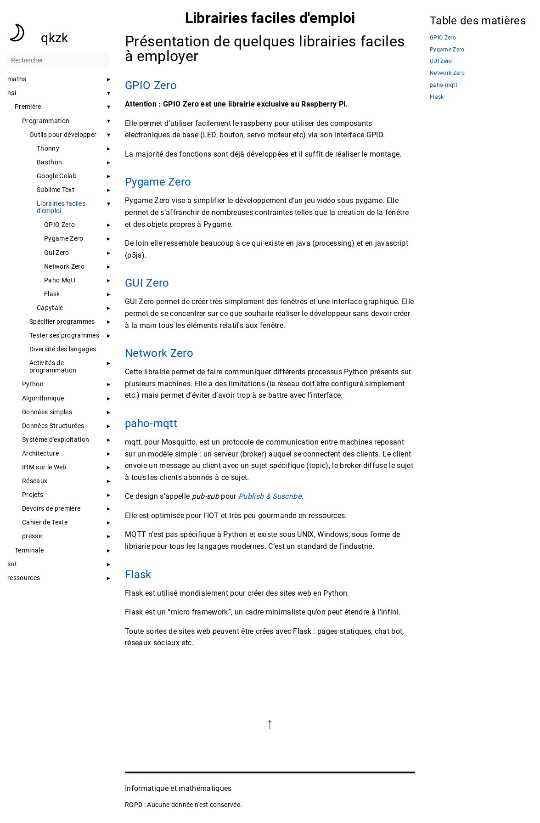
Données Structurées (53, 425)
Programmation (45, 120)
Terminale (29, 550)
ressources (23, 577)
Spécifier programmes (62, 321)
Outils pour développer (62, 134)
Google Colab (57, 176)
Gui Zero (56, 252)
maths (17, 79)
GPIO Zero (59, 224)
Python (33, 384)
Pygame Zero (64, 238)
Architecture (40, 453)
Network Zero (64, 266)
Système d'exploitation (55, 439)
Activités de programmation (52, 366)
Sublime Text (55, 189)
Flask (52, 294)
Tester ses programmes (64, 335)
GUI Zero (147, 283)
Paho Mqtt (60, 280)
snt (12, 564)
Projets (32, 494)
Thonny (48, 148)
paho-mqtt (151, 423)
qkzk (54, 37)
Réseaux (34, 481)
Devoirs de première (51, 508)
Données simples (47, 412)
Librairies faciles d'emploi (61, 207)
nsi (11, 92)
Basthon (49, 162)
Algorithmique (43, 398)
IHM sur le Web (44, 467)
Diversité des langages (62, 349)
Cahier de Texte (45, 522)
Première (28, 106)
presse (32, 536)
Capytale (50, 307)
